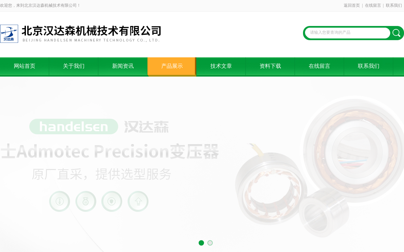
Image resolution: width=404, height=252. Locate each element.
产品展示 (172, 66)
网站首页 (24, 66)
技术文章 (221, 66)
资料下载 (270, 66)
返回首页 (352, 5)
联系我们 (394, 5)
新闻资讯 (123, 66)
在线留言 (373, 5)
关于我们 (74, 66)
